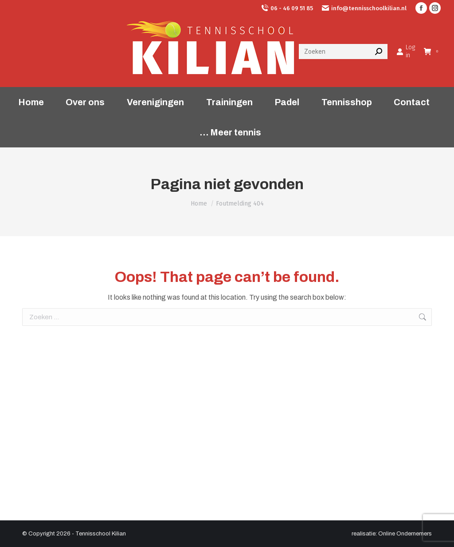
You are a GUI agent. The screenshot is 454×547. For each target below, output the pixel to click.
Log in (405, 51)
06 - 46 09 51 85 (287, 8)
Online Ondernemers (405, 534)
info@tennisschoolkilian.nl (364, 8)
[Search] (343, 51)
